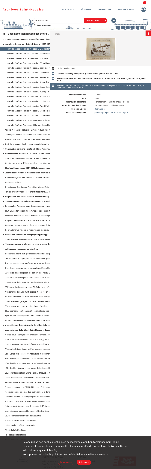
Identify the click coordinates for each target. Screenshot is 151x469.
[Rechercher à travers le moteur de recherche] (60, 20)
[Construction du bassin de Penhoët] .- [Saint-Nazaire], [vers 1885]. (32, 139)
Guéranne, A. (99, 109)
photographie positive (103, 112)
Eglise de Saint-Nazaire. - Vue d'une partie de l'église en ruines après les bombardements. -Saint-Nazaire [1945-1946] (32, 406)
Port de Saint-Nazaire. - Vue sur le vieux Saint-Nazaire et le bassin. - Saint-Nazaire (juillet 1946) (32, 401)
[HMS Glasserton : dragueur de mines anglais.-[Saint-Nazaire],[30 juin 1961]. (32, 211)
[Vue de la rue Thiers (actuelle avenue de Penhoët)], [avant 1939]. (32, 335)
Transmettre (104, 9)
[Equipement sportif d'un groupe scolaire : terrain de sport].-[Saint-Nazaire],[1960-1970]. (32, 254)
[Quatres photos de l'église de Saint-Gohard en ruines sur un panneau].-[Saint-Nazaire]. (32, 316)
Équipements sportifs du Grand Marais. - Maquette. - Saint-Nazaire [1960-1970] (32, 373)
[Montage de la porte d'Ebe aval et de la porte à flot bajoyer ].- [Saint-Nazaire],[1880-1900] (32, 163)
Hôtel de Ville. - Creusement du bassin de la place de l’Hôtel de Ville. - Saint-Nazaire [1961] (32, 368)
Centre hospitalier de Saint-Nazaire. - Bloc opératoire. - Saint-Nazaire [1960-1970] (32, 378)
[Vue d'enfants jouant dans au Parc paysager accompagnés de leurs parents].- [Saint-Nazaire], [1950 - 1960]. (32, 349)
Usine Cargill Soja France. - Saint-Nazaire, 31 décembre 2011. (30, 354)
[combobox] (95, 20)
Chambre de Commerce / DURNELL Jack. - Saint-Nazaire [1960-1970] (32, 387)
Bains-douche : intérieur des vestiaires (20, 425)
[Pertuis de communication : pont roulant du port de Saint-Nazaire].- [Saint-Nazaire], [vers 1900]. (32, 144)
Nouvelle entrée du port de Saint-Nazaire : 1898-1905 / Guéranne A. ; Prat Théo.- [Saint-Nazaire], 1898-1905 (32, 44)
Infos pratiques (126, 9)
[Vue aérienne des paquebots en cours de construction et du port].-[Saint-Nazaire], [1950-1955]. (32, 201)
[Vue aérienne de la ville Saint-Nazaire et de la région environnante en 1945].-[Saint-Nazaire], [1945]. (32, 292)
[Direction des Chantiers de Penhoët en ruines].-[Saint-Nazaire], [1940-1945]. (32, 187)
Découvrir (86, 9)
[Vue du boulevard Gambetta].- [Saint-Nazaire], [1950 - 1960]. (30, 344)
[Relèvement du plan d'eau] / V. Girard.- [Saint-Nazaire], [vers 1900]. (32, 154)
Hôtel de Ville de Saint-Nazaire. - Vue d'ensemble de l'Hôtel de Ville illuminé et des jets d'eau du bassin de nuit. (32, 363)
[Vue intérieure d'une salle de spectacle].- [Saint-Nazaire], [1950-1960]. (32, 239)
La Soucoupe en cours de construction (21, 249)
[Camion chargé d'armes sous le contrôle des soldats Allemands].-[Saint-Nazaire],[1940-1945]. (32, 177)
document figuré (121, 112)
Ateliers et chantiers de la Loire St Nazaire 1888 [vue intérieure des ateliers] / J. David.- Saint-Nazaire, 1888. (32, 130)
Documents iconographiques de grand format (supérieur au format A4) (30, 39)
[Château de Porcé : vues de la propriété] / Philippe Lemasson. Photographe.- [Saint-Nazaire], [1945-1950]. (32, 235)
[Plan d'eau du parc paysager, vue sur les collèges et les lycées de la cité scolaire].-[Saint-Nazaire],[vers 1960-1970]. (32, 268)
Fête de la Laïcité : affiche (15, 430)
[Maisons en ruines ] (13, 182)
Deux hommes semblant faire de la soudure (23, 416)
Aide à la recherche (44, 25)
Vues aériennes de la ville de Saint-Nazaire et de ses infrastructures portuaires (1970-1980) (32, 330)
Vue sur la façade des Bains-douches (20, 420)
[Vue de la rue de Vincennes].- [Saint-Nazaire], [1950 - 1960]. (30, 339)
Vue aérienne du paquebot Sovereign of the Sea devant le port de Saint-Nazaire (32, 411)
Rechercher (68, 9)
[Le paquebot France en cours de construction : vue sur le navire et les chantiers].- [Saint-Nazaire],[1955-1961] (32, 206)
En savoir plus (66, 462)
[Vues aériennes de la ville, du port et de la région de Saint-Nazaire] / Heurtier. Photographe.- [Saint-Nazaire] (32, 244)
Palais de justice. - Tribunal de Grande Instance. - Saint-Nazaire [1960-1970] (32, 382)
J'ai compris (84, 462)
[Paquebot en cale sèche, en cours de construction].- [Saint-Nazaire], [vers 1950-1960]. (32, 196)
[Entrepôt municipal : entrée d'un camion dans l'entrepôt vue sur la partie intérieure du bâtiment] (32, 297)
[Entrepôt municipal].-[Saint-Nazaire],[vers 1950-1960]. (28, 320)
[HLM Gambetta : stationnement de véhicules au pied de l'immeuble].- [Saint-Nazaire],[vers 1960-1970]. (32, 311)
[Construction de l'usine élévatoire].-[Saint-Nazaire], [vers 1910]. (32, 149)
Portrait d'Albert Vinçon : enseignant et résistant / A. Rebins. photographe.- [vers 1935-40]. (32, 192)
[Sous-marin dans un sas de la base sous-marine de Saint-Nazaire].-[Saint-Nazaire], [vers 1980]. (32, 225)
